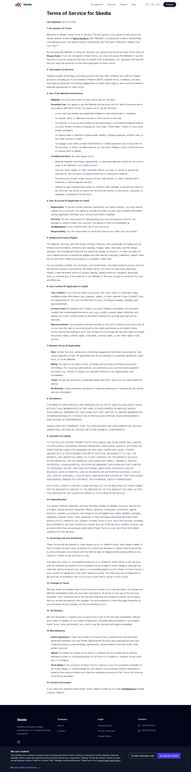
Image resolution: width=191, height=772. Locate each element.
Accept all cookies (169, 755)
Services (112, 4)
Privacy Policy (54, 55)
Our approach (97, 4)
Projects (123, 4)
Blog (134, 4)
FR (158, 4)
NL (153, 4)
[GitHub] (18, 742)
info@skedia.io (58, 226)
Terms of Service (106, 731)
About (60, 725)
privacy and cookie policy (109, 760)
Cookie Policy (104, 736)
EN (147, 4)
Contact (169, 4)
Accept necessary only (142, 755)
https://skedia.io (81, 38)
